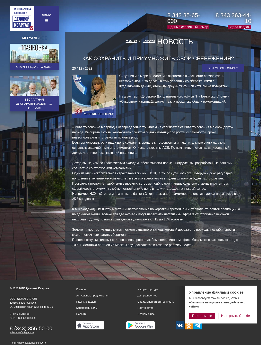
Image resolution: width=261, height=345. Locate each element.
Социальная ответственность (156, 301)
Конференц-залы (86, 307)
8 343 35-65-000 (183, 18)
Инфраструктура (148, 289)
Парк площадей (86, 301)
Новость (175, 41)
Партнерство (146, 307)
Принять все (202, 316)
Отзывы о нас (146, 313)
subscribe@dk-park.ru (22, 332)
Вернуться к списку (223, 68)
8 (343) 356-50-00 (31, 328)
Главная (131, 41)
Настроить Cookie (235, 316)
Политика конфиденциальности (28, 342)
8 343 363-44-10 (233, 18)
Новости (149, 41)
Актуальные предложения (92, 295)
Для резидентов (147, 295)
